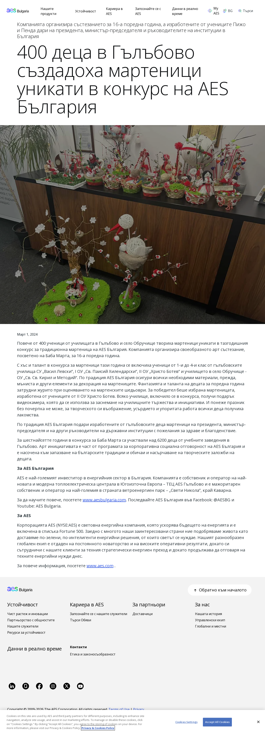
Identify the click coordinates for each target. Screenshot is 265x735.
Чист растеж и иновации (27, 614)
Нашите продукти (48, 11)
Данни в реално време (185, 11)
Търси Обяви (80, 620)
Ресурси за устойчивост (26, 632)
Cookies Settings (186, 722)
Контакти (78, 647)
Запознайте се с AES (148, 11)
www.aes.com (100, 565)
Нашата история (208, 614)
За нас (202, 604)
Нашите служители (22, 626)
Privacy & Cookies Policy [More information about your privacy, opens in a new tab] (98, 728)
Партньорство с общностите (31, 620)
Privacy (139, 709)
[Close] (258, 722)
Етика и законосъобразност (93, 654)
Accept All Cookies (217, 722)
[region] (132, 722)
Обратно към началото (220, 590)
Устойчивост (85, 11)
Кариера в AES (114, 11)
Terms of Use (119, 709)
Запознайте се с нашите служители (98, 614)
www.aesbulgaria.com (104, 500)
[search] (247, 11)
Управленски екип (210, 620)
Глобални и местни (210, 626)
